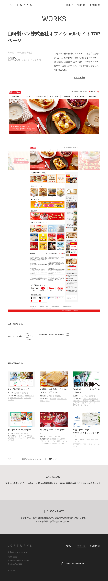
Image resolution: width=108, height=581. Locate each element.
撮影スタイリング (16, 398)
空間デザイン (77, 401)
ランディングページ (88, 403)
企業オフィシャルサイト (32, 60)
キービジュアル (20, 438)
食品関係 (11, 60)
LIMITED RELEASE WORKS (73, 563)
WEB (18, 60)
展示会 (85, 401)
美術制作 (53, 439)
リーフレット (85, 405)
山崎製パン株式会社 (17, 52)
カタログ (54, 443)
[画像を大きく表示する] (54, 112)
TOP (9, 459)
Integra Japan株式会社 (87, 396)
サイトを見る (79, 77)
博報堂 (29, 52)
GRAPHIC (27, 398)
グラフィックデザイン (90, 398)
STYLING (11, 400)
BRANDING (61, 439)
